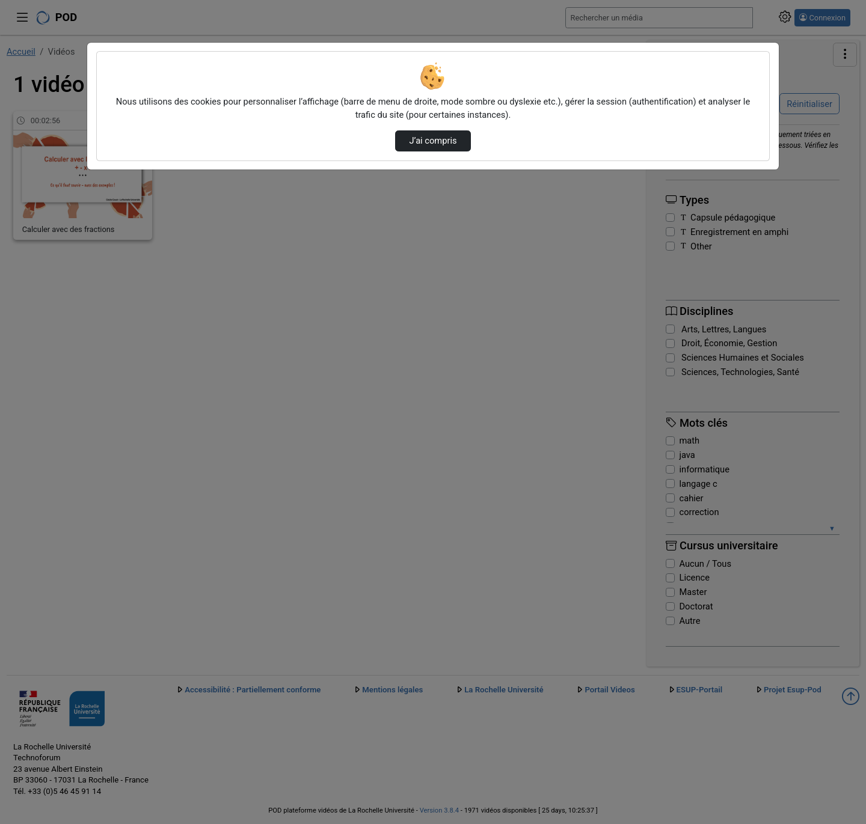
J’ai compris (432, 140)
